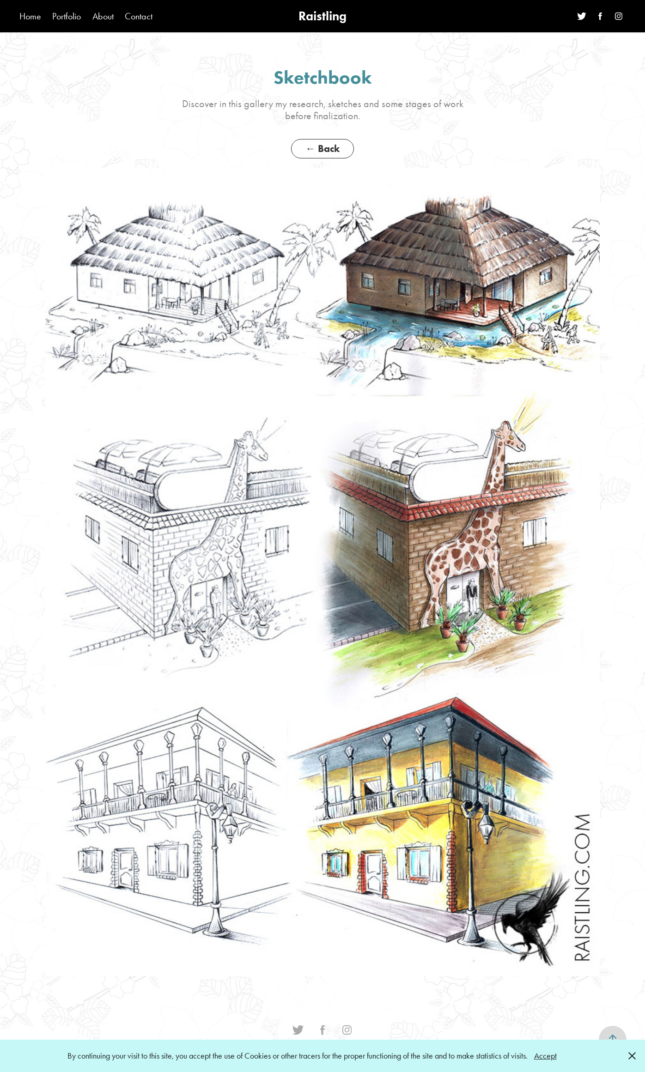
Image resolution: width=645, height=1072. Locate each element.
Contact (138, 16)
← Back (322, 148)
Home (30, 16)
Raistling (322, 16)
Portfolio (66, 16)
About (103, 16)
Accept (545, 1056)
